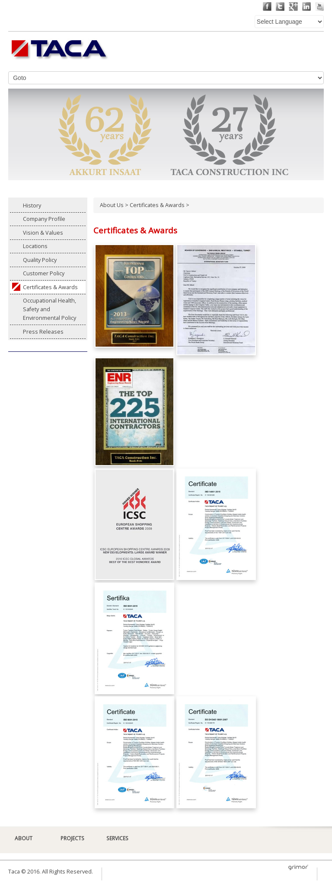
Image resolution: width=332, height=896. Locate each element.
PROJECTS (72, 838)
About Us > (115, 205)
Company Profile (44, 219)
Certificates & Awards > (159, 205)
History (32, 205)
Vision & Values (43, 232)
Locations (35, 246)
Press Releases (43, 331)
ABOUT (23, 838)
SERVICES (117, 838)
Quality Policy (40, 260)
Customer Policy (43, 273)
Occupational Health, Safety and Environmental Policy (49, 309)
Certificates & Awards (50, 287)
